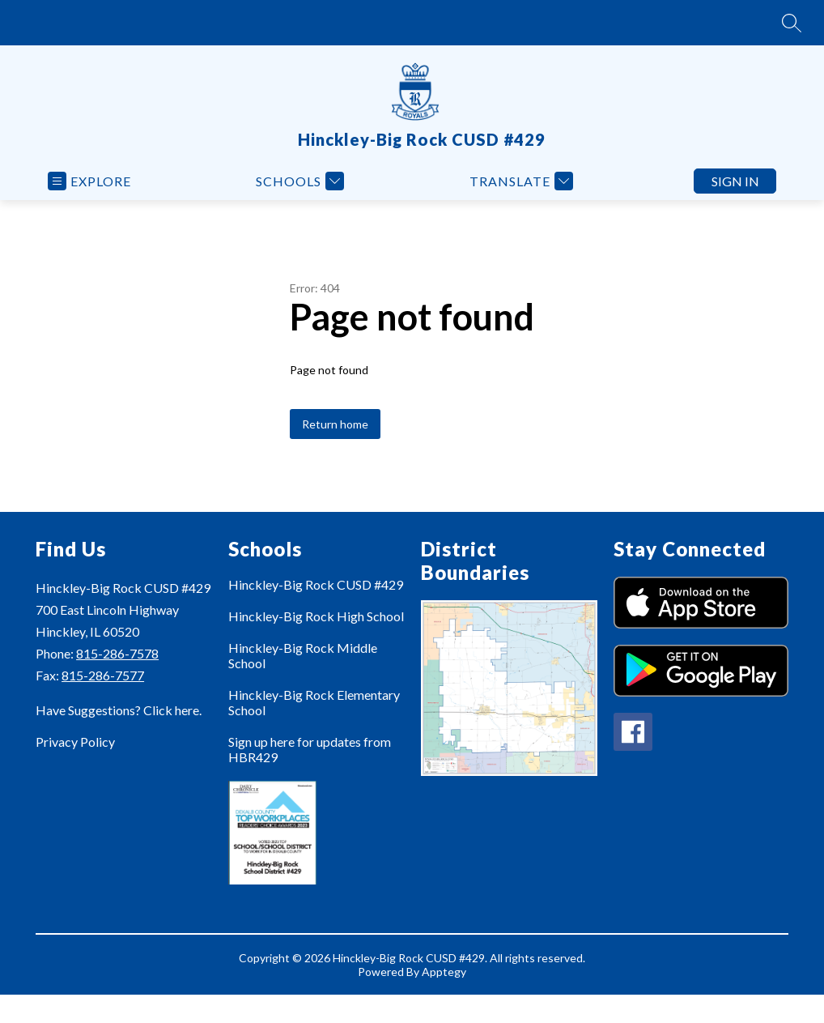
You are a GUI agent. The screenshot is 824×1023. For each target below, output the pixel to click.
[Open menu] (89, 181)
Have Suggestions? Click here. (119, 710)
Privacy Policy (75, 741)
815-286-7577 (103, 675)
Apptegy (444, 971)
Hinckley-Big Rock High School (316, 616)
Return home (335, 424)
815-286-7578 (117, 653)
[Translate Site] (519, 181)
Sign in (735, 181)
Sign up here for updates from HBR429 (309, 749)
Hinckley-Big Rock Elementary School (314, 702)
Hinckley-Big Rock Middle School (302, 655)
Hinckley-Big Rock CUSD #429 (315, 584)
